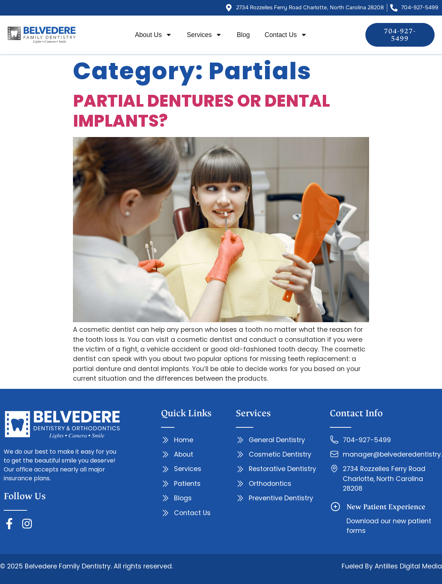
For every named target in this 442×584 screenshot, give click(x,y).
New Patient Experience (385, 506)
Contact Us (286, 35)
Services (204, 35)
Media (431, 566)
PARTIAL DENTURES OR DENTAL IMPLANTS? (201, 111)
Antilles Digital (397, 566)
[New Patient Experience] (335, 506)
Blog (243, 35)
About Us (153, 35)
